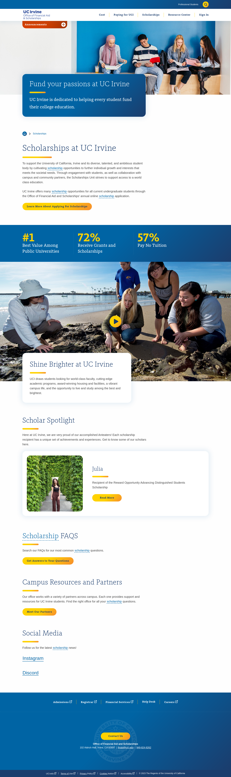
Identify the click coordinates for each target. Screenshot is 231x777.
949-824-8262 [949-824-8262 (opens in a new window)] (143, 747)
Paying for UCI (124, 15)
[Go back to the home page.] (37, 14)
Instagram (33, 658)
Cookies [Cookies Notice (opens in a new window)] (108, 773)
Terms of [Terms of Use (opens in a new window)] (68, 773)
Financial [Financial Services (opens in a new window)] (119, 702)
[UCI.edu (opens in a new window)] (51, 773)
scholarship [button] (55, 168)
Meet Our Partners (39, 612)
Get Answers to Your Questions (48, 561)
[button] (115, 321)
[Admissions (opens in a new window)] (62, 702)
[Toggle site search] (206, 4)
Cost (102, 15)
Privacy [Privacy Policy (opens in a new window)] (87, 773)
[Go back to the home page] (24, 133)
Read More (107, 497)
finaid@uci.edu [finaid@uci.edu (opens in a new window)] (125, 747)
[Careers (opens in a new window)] (171, 702)
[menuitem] (188, 4)
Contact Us (115, 736)
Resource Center (179, 15)
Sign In (204, 15)
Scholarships (151, 15)
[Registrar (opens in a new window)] (89, 702)
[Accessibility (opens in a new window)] (128, 773)
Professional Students (188, 4)
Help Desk (148, 701)
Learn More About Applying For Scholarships (57, 206)
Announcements (45, 24)
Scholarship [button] (41, 536)
